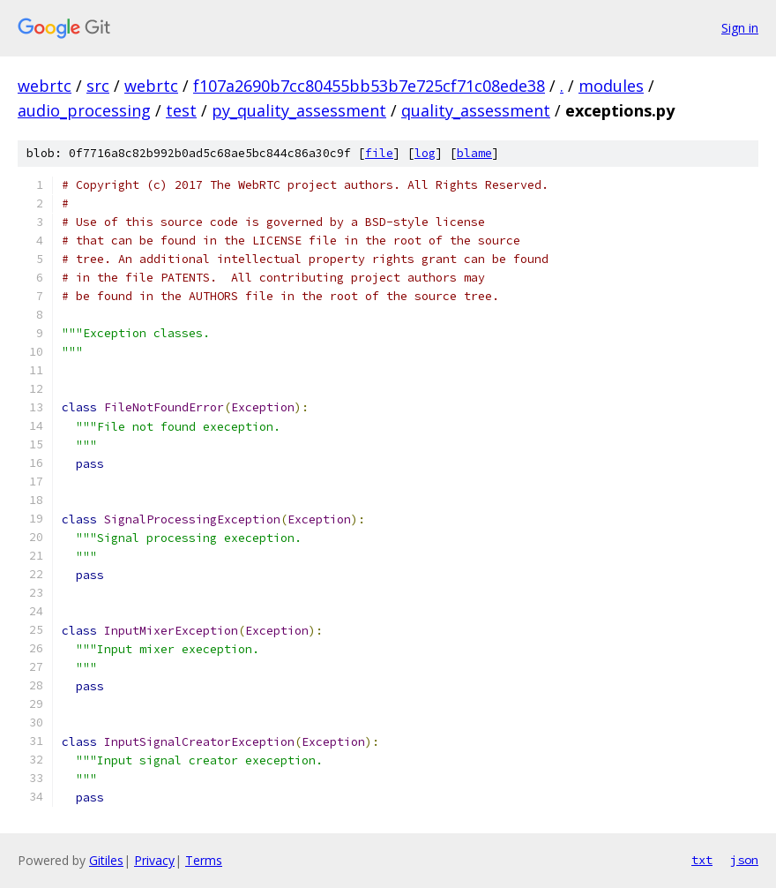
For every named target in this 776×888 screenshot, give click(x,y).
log (425, 153)
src (97, 85)
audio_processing (84, 110)
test (181, 110)
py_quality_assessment (299, 110)
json (744, 860)
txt (702, 860)
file (379, 153)
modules (611, 85)
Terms (203, 860)
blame (474, 153)
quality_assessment (475, 110)
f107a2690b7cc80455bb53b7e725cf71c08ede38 (369, 85)
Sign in (739, 27)
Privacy (154, 860)
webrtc (44, 85)
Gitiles (106, 860)
